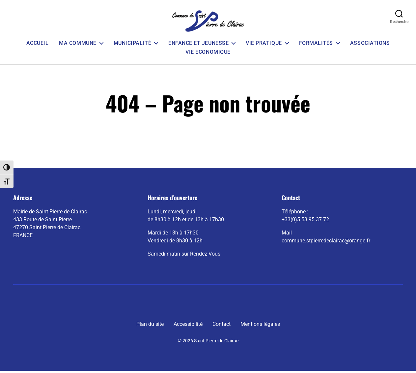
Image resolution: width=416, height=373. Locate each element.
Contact (221, 326)
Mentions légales (260, 326)
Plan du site (150, 326)
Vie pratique (264, 45)
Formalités (316, 45)
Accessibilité (188, 326)
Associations (370, 45)
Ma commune (77, 45)
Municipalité (132, 45)
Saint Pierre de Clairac (216, 343)
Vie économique (207, 54)
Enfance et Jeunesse (198, 45)
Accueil (37, 45)
